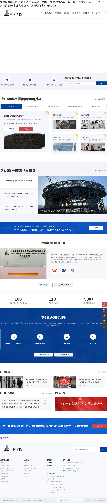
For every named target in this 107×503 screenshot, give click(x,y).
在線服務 (66, 13)
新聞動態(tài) (76, 13)
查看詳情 (11, 129)
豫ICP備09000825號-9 (40, 500)
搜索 (101, 83)
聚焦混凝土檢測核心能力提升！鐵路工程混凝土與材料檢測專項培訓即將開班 (23, 404)
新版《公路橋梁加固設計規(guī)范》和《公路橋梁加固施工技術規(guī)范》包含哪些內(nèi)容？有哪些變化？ (32, 407)
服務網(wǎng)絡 (28, 465)
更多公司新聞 (103, 372)
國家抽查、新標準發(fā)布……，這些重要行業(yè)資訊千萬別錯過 (20, 400)
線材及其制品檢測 (53, 106)
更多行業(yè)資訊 (47, 393)
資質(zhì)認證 (66, 460)
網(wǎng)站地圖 (102, 500)
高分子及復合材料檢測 (75, 106)
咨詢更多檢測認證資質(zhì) (70, 471)
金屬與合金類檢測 (32, 106)
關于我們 (86, 13)
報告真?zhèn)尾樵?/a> (30, 468)
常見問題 (26, 473)
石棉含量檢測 (57, 115)
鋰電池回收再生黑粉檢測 (14, 116)
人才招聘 (49, 465)
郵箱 (104, 322)
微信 (104, 311)
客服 (104, 305)
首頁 (40, 13)
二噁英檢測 (85, 115)
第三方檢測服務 (4, 460)
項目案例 (58, 13)
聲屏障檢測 (56, 137)
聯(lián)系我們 (96, 13)
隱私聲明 (88, 500)
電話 (104, 316)
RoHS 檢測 (85, 137)
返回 (104, 327)
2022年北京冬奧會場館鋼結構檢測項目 (18, 181)
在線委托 (26, 129)
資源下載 (26, 476)
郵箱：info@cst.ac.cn (53, 479)
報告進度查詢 (27, 471)
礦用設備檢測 (4, 481)
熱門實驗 (2, 479)
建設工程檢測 (4, 476)
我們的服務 (48, 13)
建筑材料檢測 (96, 106)
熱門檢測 (11, 106)
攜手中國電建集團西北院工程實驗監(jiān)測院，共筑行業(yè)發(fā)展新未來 (90, 382)
